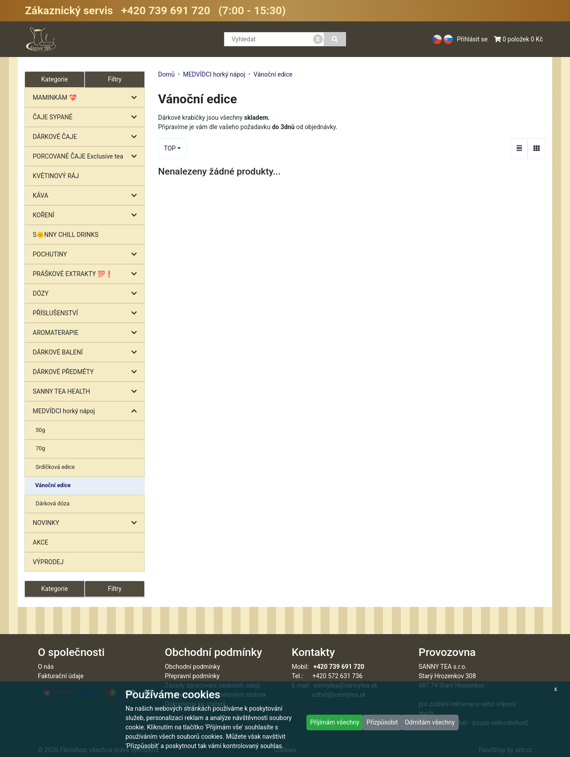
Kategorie (54, 588)
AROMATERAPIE (87, 333)
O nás (46, 666)
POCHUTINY (87, 254)
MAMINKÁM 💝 (87, 98)
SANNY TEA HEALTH (87, 392)
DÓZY (87, 294)
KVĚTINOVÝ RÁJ (56, 175)
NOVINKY (87, 523)
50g (40, 430)
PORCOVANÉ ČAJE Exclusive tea (87, 156)
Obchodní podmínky (192, 666)
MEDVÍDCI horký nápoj (87, 411)
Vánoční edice (53, 485)
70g (40, 448)
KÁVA (87, 196)
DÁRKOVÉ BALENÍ (87, 352)
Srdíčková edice (55, 467)
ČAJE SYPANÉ (87, 117)
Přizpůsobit (382, 722)
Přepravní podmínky (192, 676)
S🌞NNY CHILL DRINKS (66, 234)
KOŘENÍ (87, 215)
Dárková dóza (52, 503)
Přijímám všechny (334, 722)
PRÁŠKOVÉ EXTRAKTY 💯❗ (87, 274)
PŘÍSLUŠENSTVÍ (87, 313)
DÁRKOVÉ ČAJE (87, 137)
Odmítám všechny (430, 722)
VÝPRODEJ (48, 562)
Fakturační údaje (61, 676)
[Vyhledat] (335, 39)
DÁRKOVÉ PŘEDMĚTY (87, 372)
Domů (166, 74)
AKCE (41, 542)
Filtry (115, 79)
